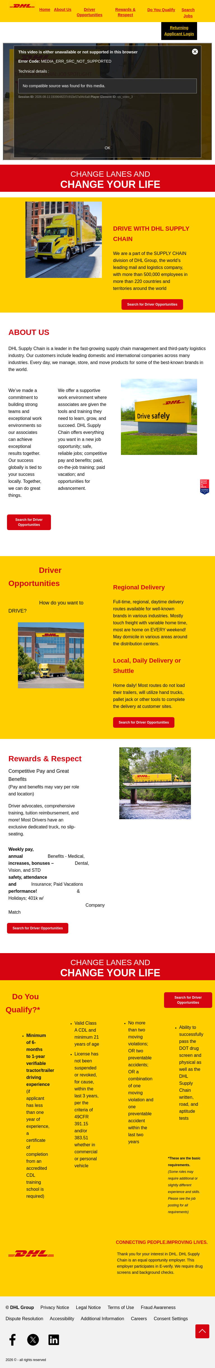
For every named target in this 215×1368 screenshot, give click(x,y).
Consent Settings (171, 1318)
